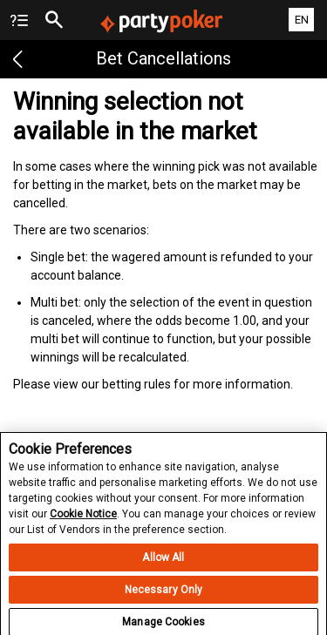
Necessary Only (164, 595)
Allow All (163, 563)
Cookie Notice (83, 519)
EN (302, 19)
